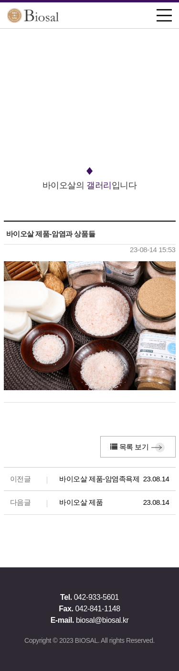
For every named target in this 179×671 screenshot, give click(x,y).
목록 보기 (129, 447)
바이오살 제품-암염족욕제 (99, 479)
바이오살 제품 (81, 502)
